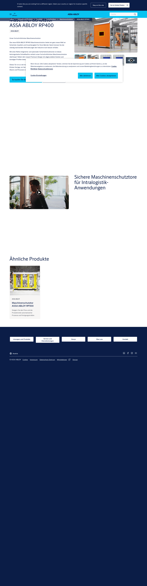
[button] (98, 5)
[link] (119, 5)
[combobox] (123, 14)
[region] (74, 70)
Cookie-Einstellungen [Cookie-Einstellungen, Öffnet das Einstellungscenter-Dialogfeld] (39, 75)
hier (18, 67)
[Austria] (14, 353)
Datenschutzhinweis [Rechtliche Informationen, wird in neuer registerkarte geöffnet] (45, 69)
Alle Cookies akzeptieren (106, 76)
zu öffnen (14, 14)
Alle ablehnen (85, 76)
